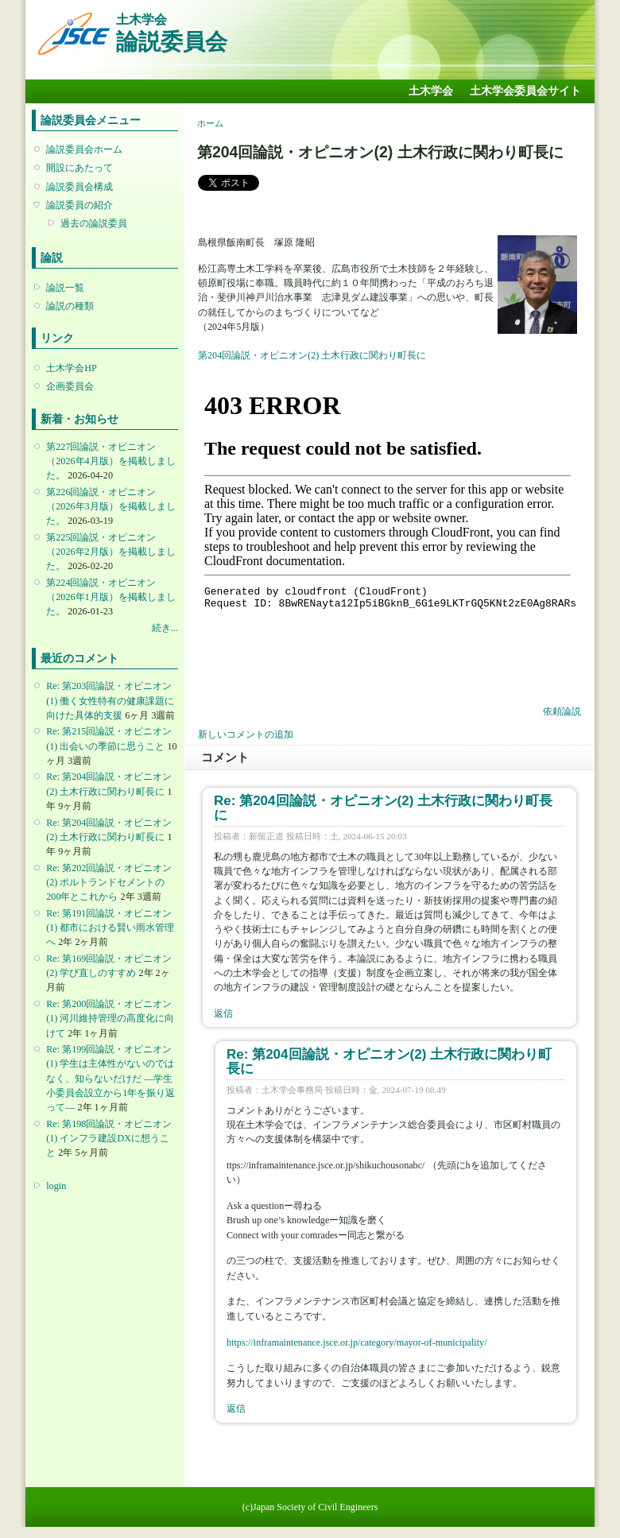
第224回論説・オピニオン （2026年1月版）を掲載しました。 (110, 597)
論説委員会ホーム (84, 149)
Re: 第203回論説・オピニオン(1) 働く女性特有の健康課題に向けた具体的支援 (110, 700)
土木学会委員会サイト (525, 91)
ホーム (210, 123)
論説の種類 (70, 306)
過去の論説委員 (93, 223)
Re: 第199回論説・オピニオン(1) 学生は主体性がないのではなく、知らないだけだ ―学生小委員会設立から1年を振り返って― (110, 1078)
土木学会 (431, 91)
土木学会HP (71, 368)
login (56, 1185)
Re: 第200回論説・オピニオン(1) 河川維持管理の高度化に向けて (110, 1018)
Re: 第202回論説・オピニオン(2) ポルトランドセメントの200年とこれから (109, 882)
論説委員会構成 (79, 186)
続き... (165, 627)
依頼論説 (562, 711)
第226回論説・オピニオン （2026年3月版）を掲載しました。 (110, 506)
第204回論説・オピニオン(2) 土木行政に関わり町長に (312, 355)
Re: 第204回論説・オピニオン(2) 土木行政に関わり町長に (383, 808)
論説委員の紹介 (79, 205)
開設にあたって (79, 167)
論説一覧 (65, 287)
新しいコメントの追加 (245, 734)
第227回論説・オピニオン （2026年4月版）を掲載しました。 (110, 461)
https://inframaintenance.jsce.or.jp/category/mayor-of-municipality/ (357, 1342)
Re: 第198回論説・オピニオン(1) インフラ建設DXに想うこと (109, 1138)
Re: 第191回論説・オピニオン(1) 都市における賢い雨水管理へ (110, 927)
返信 (223, 1013)
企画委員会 (70, 386)
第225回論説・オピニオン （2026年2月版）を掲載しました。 (110, 551)
